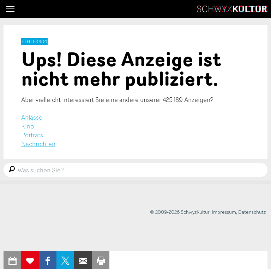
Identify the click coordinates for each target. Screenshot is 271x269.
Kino (27, 126)
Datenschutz (252, 211)
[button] (10, 9)
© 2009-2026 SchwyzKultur (180, 211)
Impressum (224, 211)
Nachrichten (38, 143)
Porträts (32, 135)
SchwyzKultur (232, 9)
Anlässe (31, 117)
